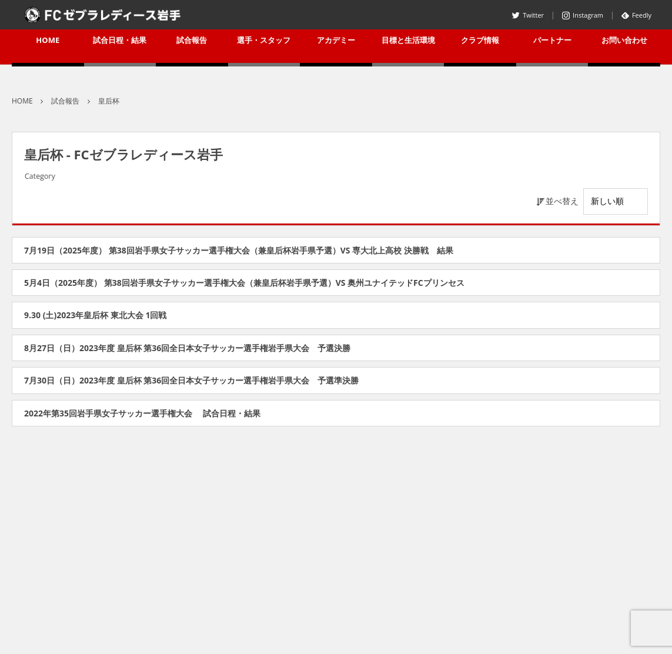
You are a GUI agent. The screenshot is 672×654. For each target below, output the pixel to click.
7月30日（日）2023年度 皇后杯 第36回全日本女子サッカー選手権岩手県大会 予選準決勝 (191, 380)
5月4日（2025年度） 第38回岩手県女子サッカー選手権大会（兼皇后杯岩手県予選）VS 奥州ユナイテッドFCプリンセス (244, 282)
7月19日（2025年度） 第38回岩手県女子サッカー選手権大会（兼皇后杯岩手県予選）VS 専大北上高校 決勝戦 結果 (238, 250)
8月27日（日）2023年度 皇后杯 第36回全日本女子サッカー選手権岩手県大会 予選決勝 (187, 347)
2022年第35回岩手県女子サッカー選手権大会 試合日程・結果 (142, 413)
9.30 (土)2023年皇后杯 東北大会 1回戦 (95, 315)
